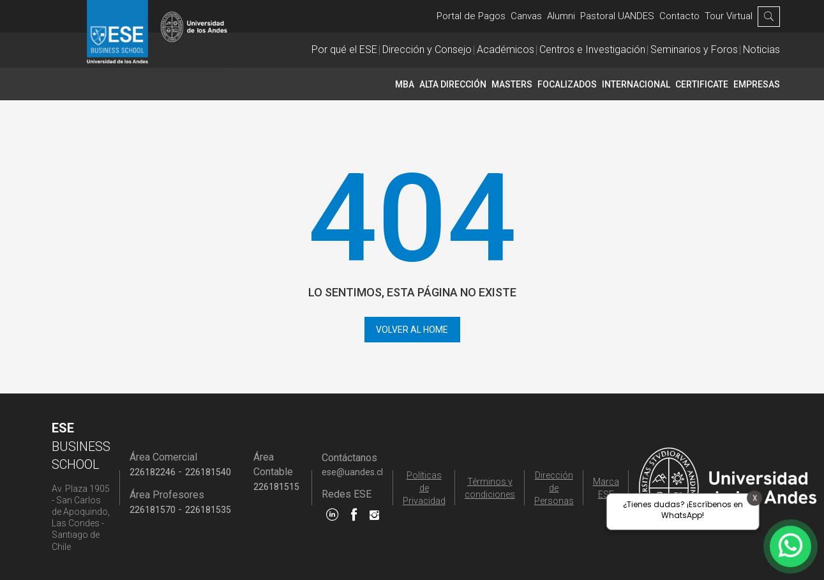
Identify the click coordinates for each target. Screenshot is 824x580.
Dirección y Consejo (427, 49)
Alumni (561, 16)
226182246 (153, 472)
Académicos (505, 49)
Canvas (526, 16)
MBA (404, 84)
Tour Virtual (729, 16)
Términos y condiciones (490, 488)
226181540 (208, 472)
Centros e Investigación (592, 49)
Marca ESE (606, 488)
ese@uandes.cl (352, 472)
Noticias (761, 49)
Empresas (756, 84)
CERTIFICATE (701, 84)
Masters (511, 84)
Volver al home (412, 329)
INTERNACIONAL (636, 84)
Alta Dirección (452, 84)
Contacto (679, 16)
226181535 (208, 510)
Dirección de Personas (554, 488)
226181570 (153, 510)
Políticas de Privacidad (424, 488)
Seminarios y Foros (694, 49)
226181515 (276, 487)
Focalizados (567, 84)
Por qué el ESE (344, 49)
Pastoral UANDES (617, 16)
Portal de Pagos (471, 16)
